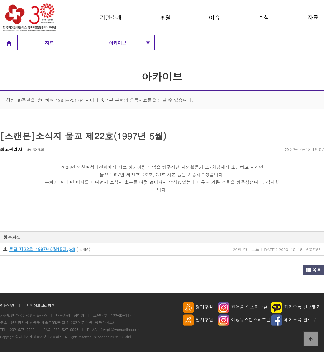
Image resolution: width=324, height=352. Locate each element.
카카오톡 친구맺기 (296, 307)
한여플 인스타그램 (243, 307)
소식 (263, 17)
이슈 (214, 17)
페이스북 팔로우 (293, 319)
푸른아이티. (124, 336)
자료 (312, 17)
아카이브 (129, 43)
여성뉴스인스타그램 (244, 319)
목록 (313, 270)
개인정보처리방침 (41, 305)
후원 (165, 17)
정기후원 (198, 307)
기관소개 (110, 17)
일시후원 (198, 319)
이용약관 (7, 305)
